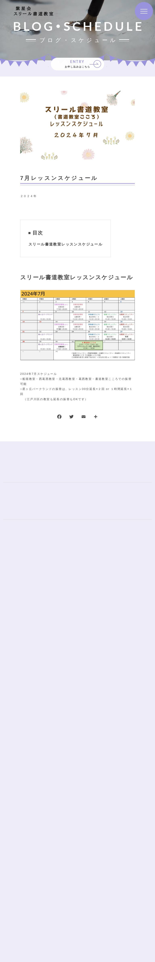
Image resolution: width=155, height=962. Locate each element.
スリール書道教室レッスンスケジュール (65, 245)
